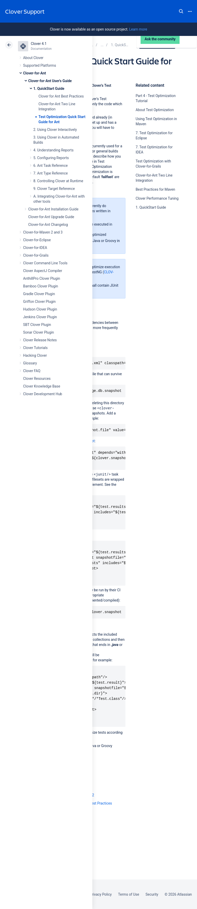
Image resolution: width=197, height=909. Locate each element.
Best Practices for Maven (155, 189)
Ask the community (154, 258)
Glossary (30, 363)
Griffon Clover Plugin (39, 301)
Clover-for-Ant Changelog (48, 225)
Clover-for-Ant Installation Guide (53, 209)
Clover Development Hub (42, 394)
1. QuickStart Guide (48, 88)
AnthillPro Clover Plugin (41, 278)
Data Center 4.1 (158, 44)
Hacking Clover (35, 355)
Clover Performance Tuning (157, 198)
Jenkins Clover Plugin (40, 317)
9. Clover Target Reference (54, 189)
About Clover (33, 58)
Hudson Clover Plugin (40, 309)
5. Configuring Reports (51, 158)
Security (151, 894)
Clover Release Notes (40, 340)
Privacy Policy (101, 894)
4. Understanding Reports (53, 150)
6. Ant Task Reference (50, 165)
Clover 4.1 (38, 44)
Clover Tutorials (35, 348)
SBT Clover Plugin (37, 325)
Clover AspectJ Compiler (42, 271)
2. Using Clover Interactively (55, 130)
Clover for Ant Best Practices (61, 96)
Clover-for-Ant (34, 73)
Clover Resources (37, 378)
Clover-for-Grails (35, 255)
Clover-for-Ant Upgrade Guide (51, 217)
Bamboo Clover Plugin (40, 286)
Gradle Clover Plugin (39, 294)
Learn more (138, 29)
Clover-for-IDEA (35, 248)
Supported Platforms (39, 65)
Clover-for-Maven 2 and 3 (43, 232)
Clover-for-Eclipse (37, 240)
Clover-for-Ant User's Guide (50, 81)
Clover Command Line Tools (45, 263)
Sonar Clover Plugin (38, 332)
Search (181, 11)
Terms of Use (128, 894)
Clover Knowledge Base (41, 386)
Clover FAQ (31, 371)
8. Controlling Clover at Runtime (58, 181)
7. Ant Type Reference (50, 173)
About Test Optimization (155, 110)
